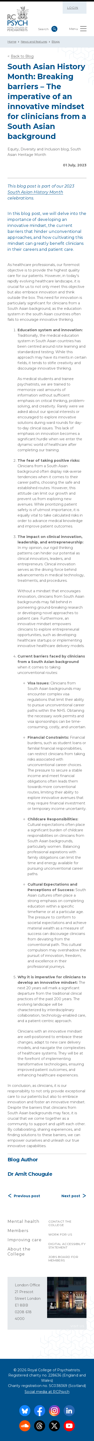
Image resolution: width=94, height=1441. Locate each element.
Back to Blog (22, 56)
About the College (19, 1251)
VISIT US (77, 1326)
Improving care (25, 1240)
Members (18, 1230)
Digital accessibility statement (66, 1245)
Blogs (56, 41)
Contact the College (59, 1223)
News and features (34, 41)
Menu (77, 29)
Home (12, 41)
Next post (70, 1196)
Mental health (23, 1221)
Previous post (27, 1196)
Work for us (60, 1234)
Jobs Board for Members (63, 1258)
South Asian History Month (35, 192)
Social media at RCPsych (47, 1391)
